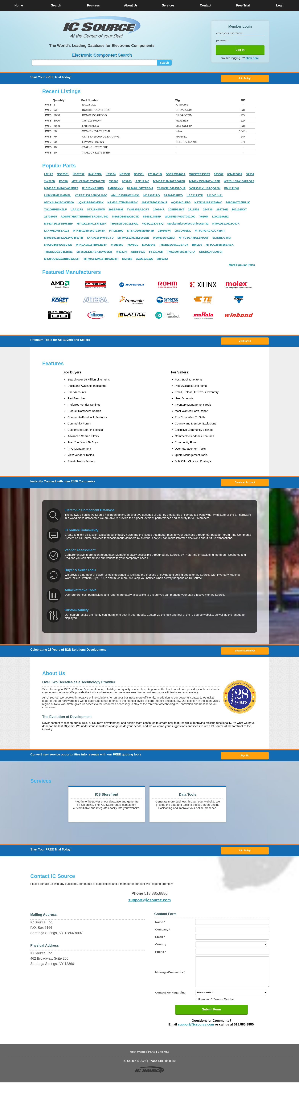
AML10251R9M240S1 (125, 196)
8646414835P (152, 217)
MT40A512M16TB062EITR (101, 259)
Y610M (203, 217)
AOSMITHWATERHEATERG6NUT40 (84, 217)
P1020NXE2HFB (93, 189)
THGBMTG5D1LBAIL (124, 224)
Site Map (164, 1064)
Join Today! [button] (245, 856)
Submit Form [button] (211, 1022)
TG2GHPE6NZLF (55, 210)
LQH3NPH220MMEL (57, 196)
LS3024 (111, 175)
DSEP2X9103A (175, 175)
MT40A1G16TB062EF (58, 224)
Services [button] (168, 5)
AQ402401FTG (181, 203)
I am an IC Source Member (217, 1011)
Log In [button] (240, 49)
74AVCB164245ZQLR (171, 189)
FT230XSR (156, 252)
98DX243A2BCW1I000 (59, 203)
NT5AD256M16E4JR (140, 231)
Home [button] (18, 5)
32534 (250, 175)
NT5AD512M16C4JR (226, 224)
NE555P (124, 175)
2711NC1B (155, 175)
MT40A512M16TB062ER (169, 182)
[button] (101, 27)
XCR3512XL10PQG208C (91, 196)
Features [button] (93, 5)
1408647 (158, 210)
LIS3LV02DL (182, 231)
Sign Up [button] (244, 760)
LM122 (48, 175)
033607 (218, 175)
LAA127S (77, 210)
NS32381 (63, 175)
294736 (207, 210)
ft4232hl (121, 252)
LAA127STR (194, 196)
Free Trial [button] (243, 5)
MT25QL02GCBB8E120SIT (62, 259)
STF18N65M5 (96, 210)
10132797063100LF (154, 203)
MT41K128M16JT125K (92, 224)
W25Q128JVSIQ (153, 224)
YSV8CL (132, 245)
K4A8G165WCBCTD (125, 217)
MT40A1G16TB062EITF (91, 245)
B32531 (139, 175)
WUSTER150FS (199, 175)
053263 (127, 182)
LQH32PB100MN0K (91, 203)
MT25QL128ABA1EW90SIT (94, 252)
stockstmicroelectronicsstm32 (188, 224)
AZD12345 (142, 182)
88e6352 (162, 259)
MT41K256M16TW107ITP (88, 182)
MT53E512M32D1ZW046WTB (63, 238)
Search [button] (56, 5)
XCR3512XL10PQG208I (204, 189)
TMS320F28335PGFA (181, 252)
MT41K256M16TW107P (204, 182)
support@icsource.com (149, 907)
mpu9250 (117, 245)
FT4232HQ (116, 231)
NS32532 (79, 175)
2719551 (193, 210)
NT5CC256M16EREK (220, 245)
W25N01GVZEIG (164, 238)
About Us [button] (130, 5)
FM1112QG (231, 189)
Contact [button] (205, 5)
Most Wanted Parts (142, 1064)
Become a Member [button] (245, 654)
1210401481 (215, 196)
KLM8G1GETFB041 (140, 189)
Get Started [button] (245, 342)
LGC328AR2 (220, 217)
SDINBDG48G (221, 238)
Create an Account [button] (245, 485)
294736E (222, 210)
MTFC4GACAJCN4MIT (210, 231)
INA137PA (95, 175)
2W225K (49, 182)
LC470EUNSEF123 (56, 231)
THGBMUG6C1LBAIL (58, 252)
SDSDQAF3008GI (211, 252)
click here (252, 57)
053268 (113, 182)
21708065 (50, 217)
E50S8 (63, 182)
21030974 (164, 231)
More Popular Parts (242, 266)
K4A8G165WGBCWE (58, 245)
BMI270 (197, 245)
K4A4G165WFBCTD (100, 238)
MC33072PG (151, 196)
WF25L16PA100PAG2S (239, 182)
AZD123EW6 (144, 259)
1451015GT (239, 210)
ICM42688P (234, 175)
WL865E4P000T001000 (180, 217)
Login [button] (280, 5)
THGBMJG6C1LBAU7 (173, 245)
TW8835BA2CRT (138, 210)
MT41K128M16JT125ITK (89, 231)
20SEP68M (116, 210)
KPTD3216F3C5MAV (208, 203)
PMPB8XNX (115, 189)
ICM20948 (148, 245)
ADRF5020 (138, 252)
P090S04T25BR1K (237, 203)
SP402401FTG (173, 196)
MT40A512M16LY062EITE (61, 189)
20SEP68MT (176, 210)
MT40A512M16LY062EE (133, 238)
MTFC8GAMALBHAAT (193, 238)
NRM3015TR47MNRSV (122, 203)
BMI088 (127, 259)
